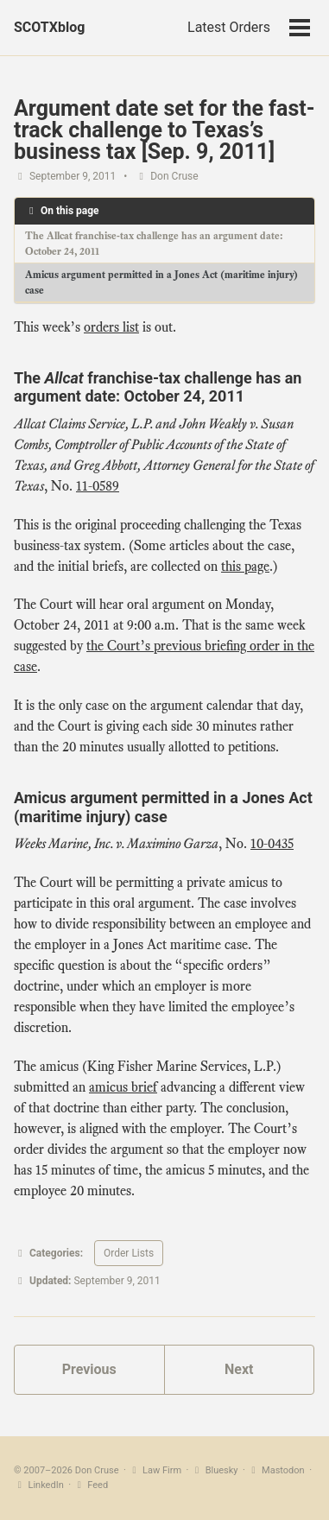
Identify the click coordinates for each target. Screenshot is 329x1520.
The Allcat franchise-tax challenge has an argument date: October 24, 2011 (154, 243)
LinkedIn (39, 1485)
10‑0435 (272, 843)
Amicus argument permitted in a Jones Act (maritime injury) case (161, 282)
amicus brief (123, 1087)
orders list (111, 327)
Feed (90, 1485)
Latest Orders (228, 27)
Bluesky (214, 1470)
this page (245, 566)
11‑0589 (97, 486)
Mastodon (276, 1470)
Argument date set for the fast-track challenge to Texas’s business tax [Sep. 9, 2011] (164, 130)
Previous (89, 1369)
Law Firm (155, 1470)
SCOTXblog (49, 27)
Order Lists (129, 1253)
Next (239, 1369)
